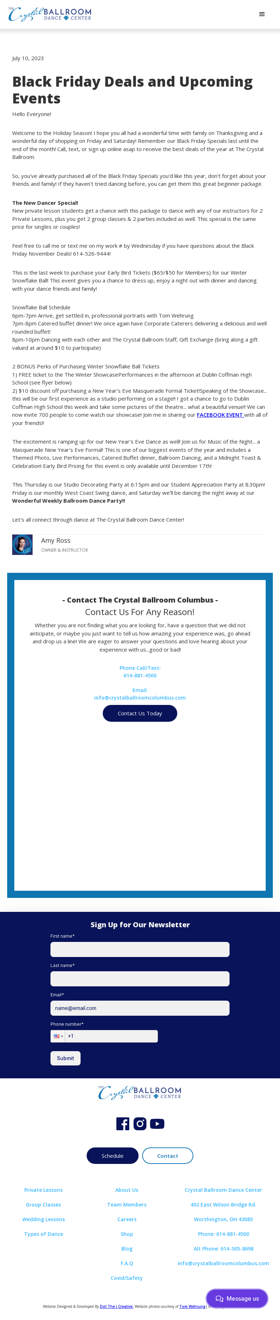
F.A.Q (127, 1263)
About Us (126, 1189)
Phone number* (67, 1024)
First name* (62, 936)
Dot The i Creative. (117, 1306)
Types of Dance (43, 1233)
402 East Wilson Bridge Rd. (223, 1204)
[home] (50, 14)
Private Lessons (43, 1189)
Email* (57, 994)
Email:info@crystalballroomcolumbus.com (140, 694)
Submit (65, 1058)
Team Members (126, 1204)
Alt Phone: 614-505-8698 (224, 1248)
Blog (126, 1248)
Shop (127, 1233)
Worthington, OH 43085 (223, 1219)
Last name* (62, 965)
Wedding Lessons (43, 1219)
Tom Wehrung (192, 1306)
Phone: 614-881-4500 (223, 1233)
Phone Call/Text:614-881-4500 (140, 671)
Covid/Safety (127, 1278)
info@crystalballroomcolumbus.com (223, 1263)
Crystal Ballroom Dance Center (223, 1189)
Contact (167, 1155)
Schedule (113, 1155)
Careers (126, 1219)
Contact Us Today (140, 713)
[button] (262, 14)
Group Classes (43, 1204)
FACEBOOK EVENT (220, 414)
